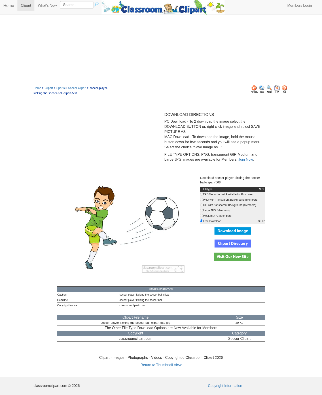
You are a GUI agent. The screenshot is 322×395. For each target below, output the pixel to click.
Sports (60, 88)
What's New (47, 5)
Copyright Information (225, 386)
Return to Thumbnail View (161, 365)
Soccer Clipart (77, 88)
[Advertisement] (161, 50)
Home (8, 5)
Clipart (27, 5)
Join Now (245, 159)
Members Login (299, 5)
